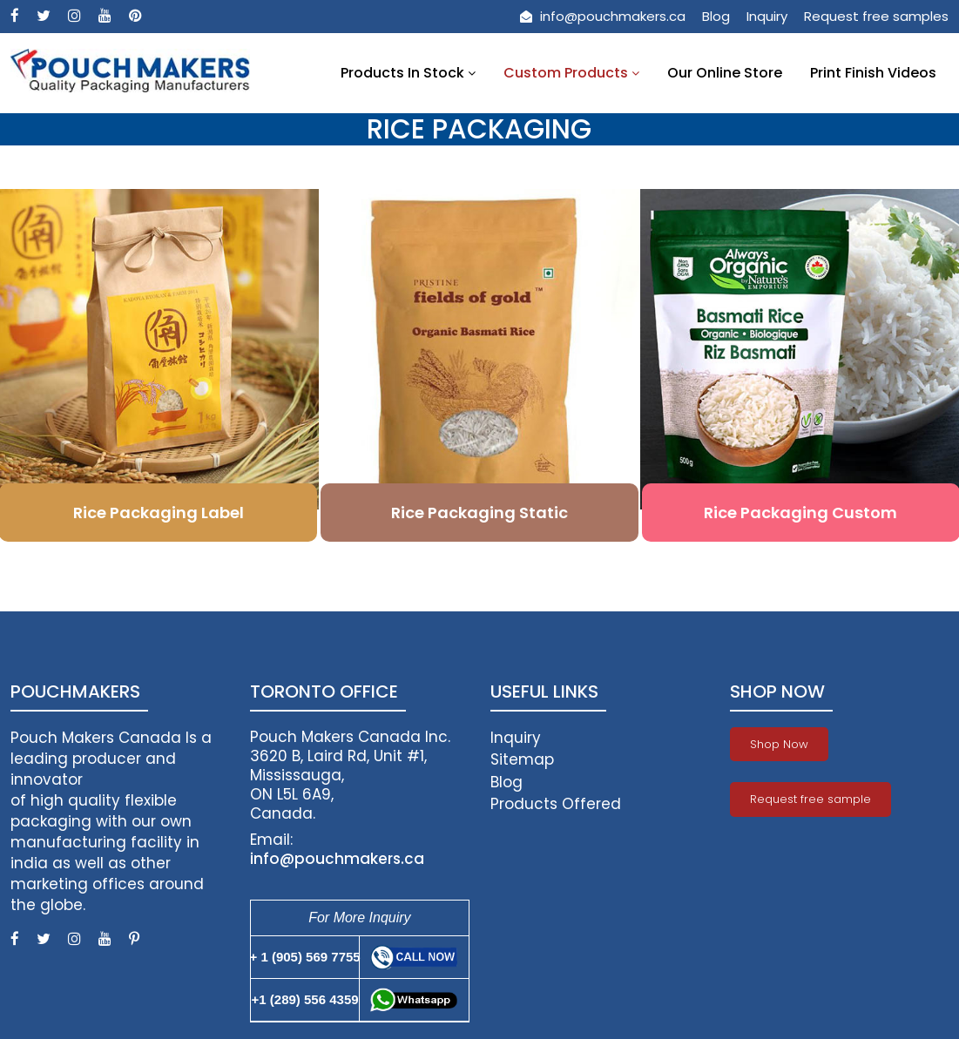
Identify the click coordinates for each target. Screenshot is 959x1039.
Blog (716, 16)
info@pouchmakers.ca (602, 16)
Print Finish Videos (873, 73)
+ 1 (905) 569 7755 (304, 956)
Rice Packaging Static (479, 512)
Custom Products (571, 73)
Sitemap (522, 759)
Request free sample (810, 799)
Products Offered (555, 803)
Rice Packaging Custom (800, 512)
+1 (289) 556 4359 (305, 999)
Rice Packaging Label (158, 512)
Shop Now (779, 744)
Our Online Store (724, 73)
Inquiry (766, 16)
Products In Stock (408, 73)
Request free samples (876, 16)
